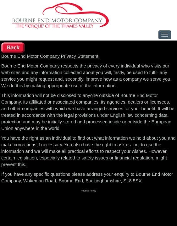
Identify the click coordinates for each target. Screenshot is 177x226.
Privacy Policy (88, 190)
